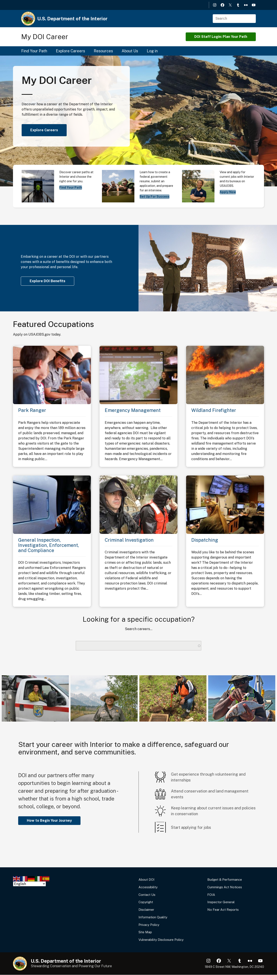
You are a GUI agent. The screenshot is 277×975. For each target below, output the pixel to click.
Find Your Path (34, 51)
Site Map (145, 932)
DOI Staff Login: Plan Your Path (220, 37)
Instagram (215, 5)
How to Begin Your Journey (49, 820)
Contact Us (146, 895)
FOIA (211, 895)
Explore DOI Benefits (47, 281)
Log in (152, 51)
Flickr (246, 5)
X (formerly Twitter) (230, 5)
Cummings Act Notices (224, 887)
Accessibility (148, 887)
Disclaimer (146, 909)
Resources (103, 51)
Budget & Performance (224, 879)
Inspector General (221, 902)
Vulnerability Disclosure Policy (161, 939)
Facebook (222, 5)
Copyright (145, 902)
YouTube (253, 5)
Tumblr (238, 5)
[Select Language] (29, 883)
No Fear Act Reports (223, 909)
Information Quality (152, 917)
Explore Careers (70, 51)
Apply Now (228, 192)
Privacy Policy (148, 925)
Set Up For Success (154, 196)
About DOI (146, 879)
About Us (130, 51)
